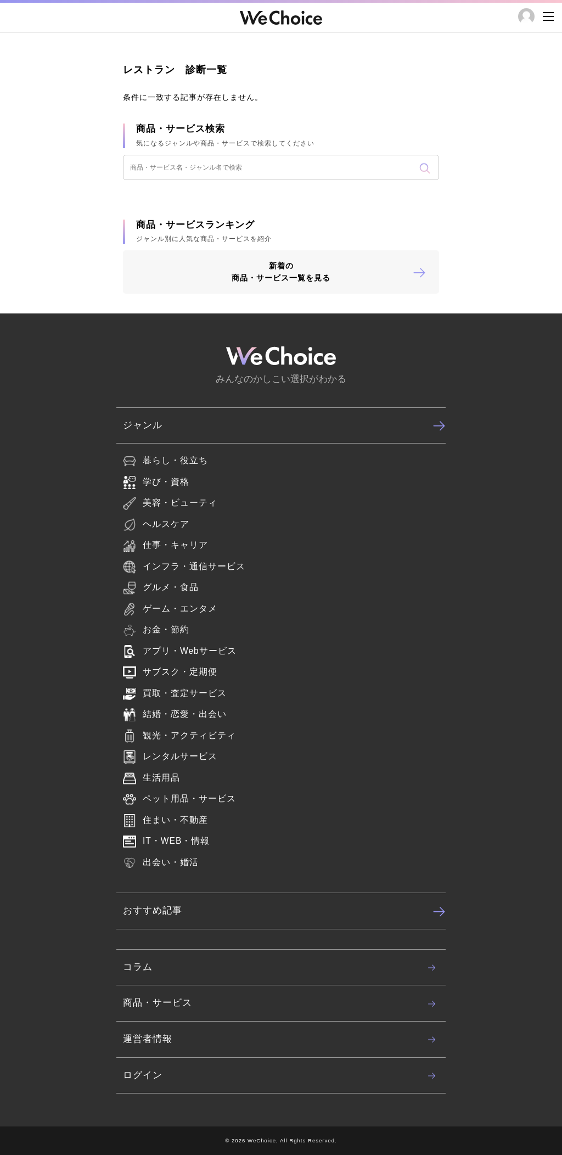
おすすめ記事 (284, 911)
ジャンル (284, 425)
